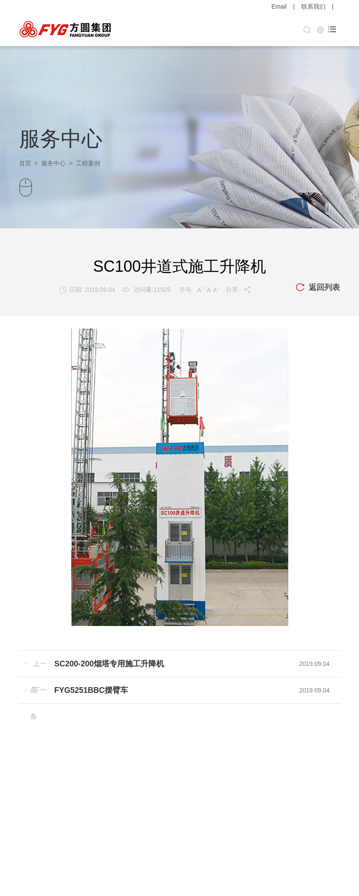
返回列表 (318, 288)
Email (279, 6)
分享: (238, 289)
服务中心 (53, 163)
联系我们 (313, 6)
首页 (25, 163)
